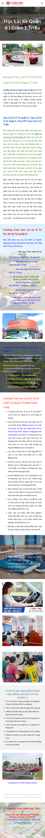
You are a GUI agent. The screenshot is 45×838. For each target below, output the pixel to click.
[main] (22, 23)
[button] (3, 3)
